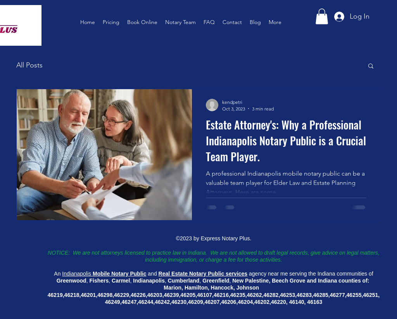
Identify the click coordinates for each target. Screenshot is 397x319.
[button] (321, 16)
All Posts (29, 65)
